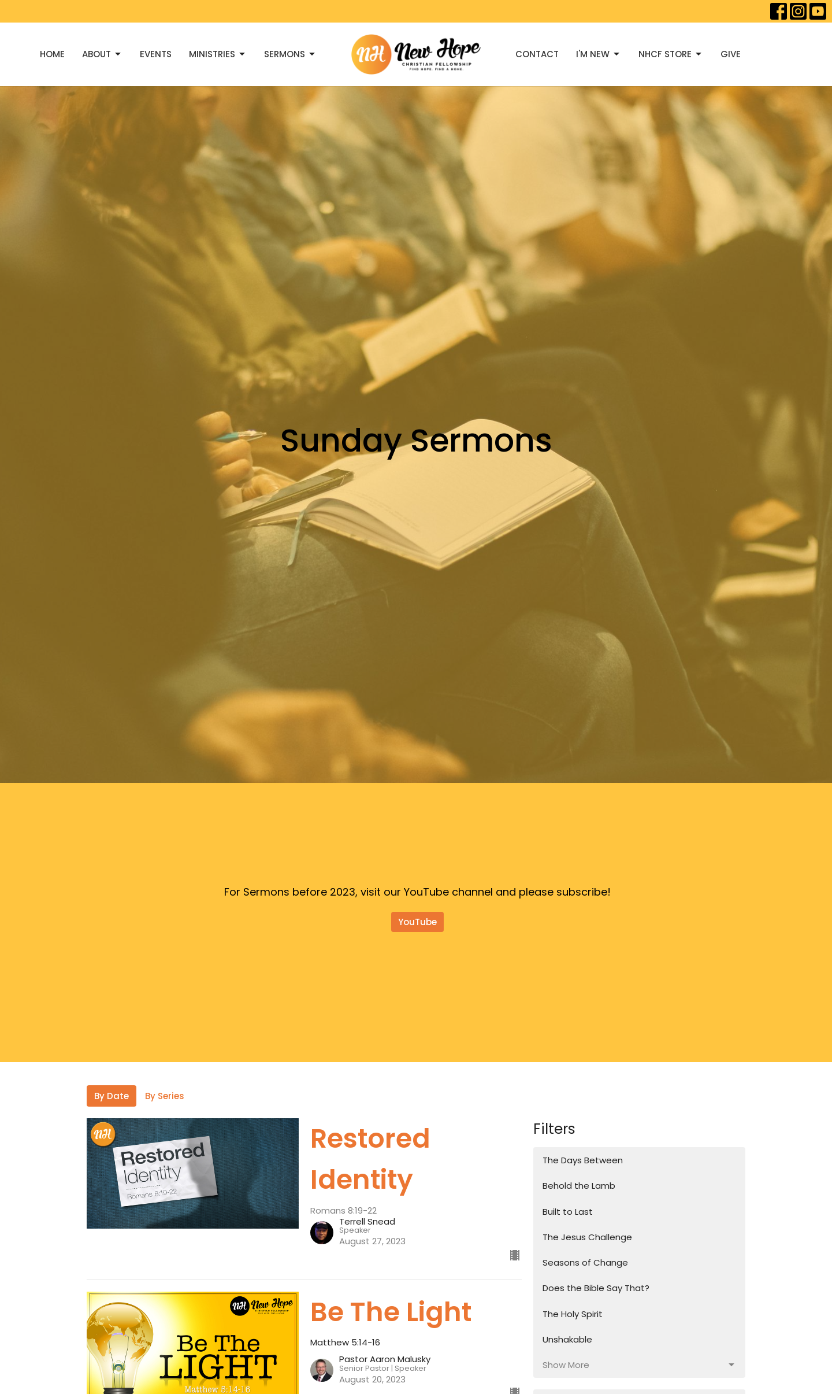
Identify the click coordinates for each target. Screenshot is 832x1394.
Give (730, 54)
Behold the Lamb (579, 1185)
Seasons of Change (585, 1262)
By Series (164, 1096)
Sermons (290, 54)
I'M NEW (598, 54)
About (102, 54)
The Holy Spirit (573, 1314)
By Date (111, 1096)
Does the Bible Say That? (596, 1288)
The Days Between (583, 1160)
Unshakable (567, 1339)
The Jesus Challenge (587, 1237)
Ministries (218, 54)
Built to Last (568, 1212)
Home (52, 54)
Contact (537, 54)
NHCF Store (670, 54)
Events (156, 54)
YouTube (417, 922)
